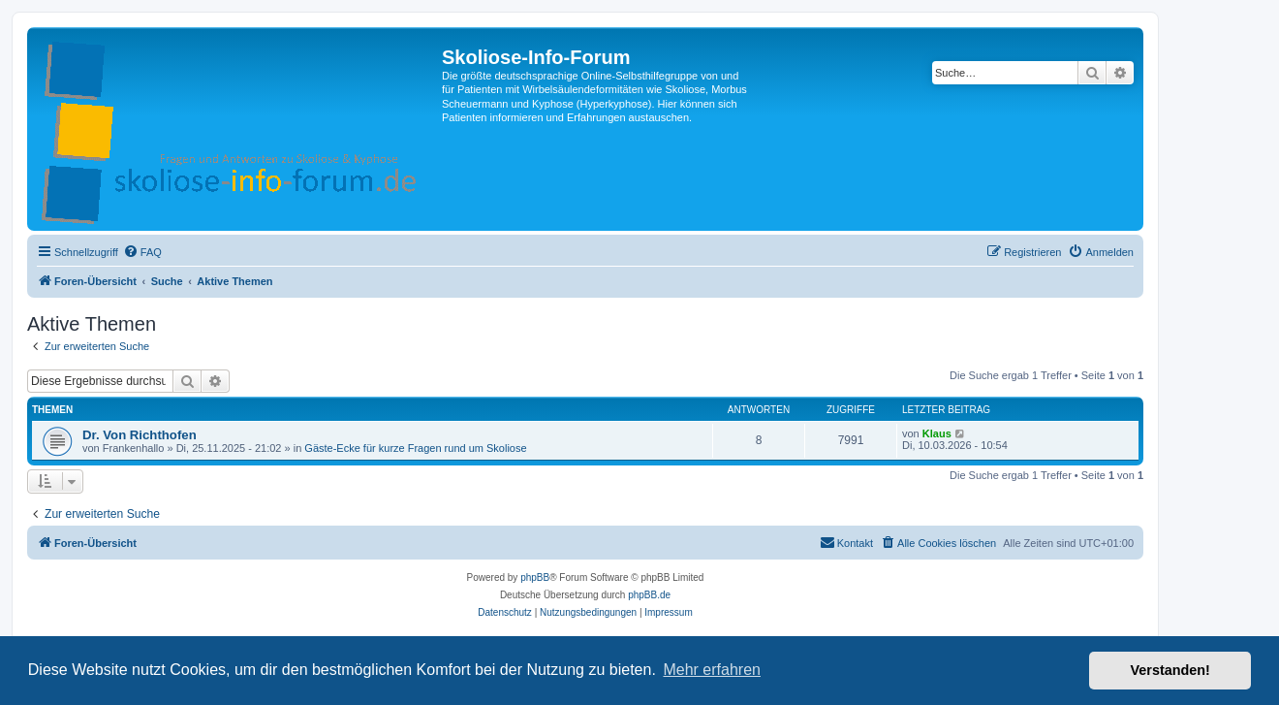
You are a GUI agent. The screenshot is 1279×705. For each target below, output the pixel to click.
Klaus (936, 433)
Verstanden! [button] (1170, 670)
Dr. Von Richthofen (139, 435)
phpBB (534, 577)
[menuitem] (142, 252)
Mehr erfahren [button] (712, 669)
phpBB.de (649, 595)
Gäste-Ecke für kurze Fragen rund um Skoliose (415, 448)
